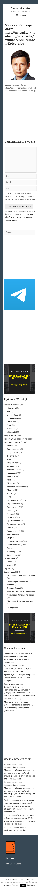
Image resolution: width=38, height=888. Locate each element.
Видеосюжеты (13, 449)
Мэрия (10, 490)
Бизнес (10, 446)
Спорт (9, 538)
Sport (9, 425)
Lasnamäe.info (20, 8)
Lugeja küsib (12, 418)
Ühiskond (11, 432)
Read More (31, 885)
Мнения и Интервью (16, 486)
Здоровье (11, 463)
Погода (10, 514)
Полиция (11, 607)
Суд (8, 548)
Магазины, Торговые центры (20, 601)
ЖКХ (9, 459)
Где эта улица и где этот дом (17, 439)
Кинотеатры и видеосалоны (19, 591)
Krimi (9, 411)
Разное (10, 562)
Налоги (10, 493)
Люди (9, 480)
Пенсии (10, 510)
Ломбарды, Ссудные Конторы (20, 595)
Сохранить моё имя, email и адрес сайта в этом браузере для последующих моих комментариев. (20, 196)
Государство (12, 452)
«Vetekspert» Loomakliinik (15, 830)
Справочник (9, 572)
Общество (11, 507)
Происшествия (13, 524)
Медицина (11, 483)
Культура (11, 476)
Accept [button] (23, 885)
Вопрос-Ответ (10, 435)
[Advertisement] (19, 114)
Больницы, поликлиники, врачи (21, 575)
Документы (12, 456)
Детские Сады (13, 588)
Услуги (10, 565)
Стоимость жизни (15, 541)
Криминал (11, 473)
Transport (11, 428)
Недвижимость (14, 500)
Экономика (12, 555)
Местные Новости (12, 442)
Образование (13, 503)
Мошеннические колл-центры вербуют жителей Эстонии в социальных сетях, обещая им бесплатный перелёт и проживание (19, 806)
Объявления (9, 558)
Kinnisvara (11, 408)
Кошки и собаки (14, 469)
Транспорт (11, 551)
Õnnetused (11, 422)
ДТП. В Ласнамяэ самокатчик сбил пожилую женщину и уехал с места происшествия (19, 668)
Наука (9, 497)
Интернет (11, 466)
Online (13, 864)
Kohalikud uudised (11, 405)
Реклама (11, 534)
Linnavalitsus (12, 415)
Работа (10, 527)
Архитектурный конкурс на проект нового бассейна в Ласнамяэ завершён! (19, 678)
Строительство (13, 544)
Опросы (7, 568)
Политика (11, 517)
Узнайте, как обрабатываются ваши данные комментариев (19, 217)
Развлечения (13, 531)
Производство (13, 521)
